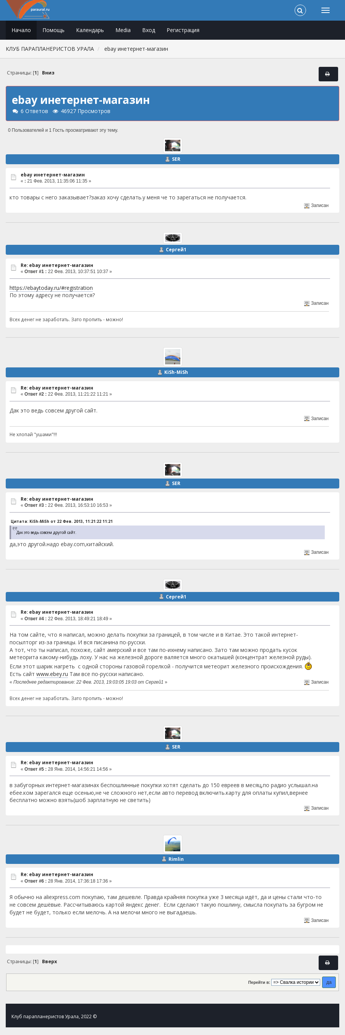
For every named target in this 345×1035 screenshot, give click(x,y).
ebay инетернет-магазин (53, 175)
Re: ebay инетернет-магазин (57, 265)
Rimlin (176, 859)
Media (123, 30)
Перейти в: (259, 982)
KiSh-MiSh (176, 372)
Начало (21, 30)
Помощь (53, 30)
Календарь (90, 30)
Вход (148, 30)
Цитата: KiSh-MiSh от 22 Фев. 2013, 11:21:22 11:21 (62, 521)
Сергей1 (176, 249)
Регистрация (183, 30)
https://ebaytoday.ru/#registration (51, 287)
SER (176, 159)
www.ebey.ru (52, 674)
